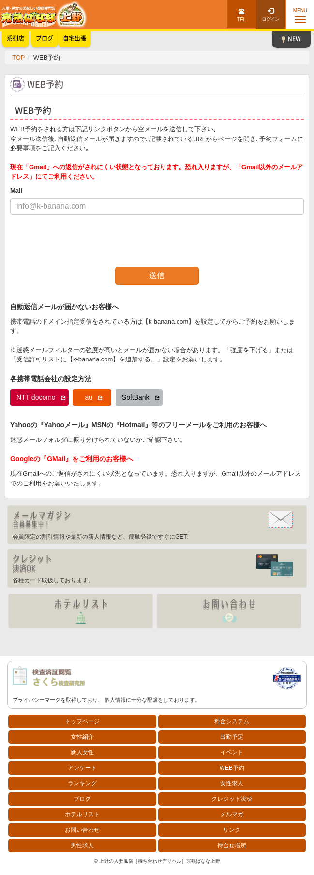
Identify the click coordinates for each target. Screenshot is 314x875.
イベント (231, 752)
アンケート (82, 768)
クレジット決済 (231, 799)
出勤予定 (231, 737)
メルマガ (231, 814)
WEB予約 (232, 768)
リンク (231, 830)
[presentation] (83, 241)
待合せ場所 (231, 845)
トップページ (82, 721)
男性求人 (82, 845)
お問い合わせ (82, 830)
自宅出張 (74, 38)
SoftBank (141, 397)
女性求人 (231, 783)
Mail (16, 190)
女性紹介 (82, 737)
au (93, 397)
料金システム (231, 721)
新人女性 (82, 752)
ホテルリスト (82, 814)
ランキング (82, 783)
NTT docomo (41, 397)
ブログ (82, 799)
